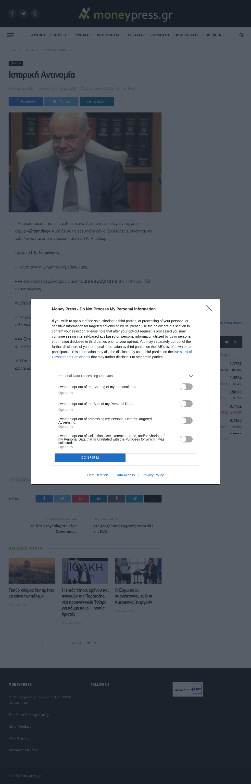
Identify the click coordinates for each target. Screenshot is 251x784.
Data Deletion (97, 475)
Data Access (125, 475)
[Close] (210, 309)
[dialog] (125, 392)
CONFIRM (90, 457)
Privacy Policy (153, 475)
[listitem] (125, 376)
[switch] (186, 386)
